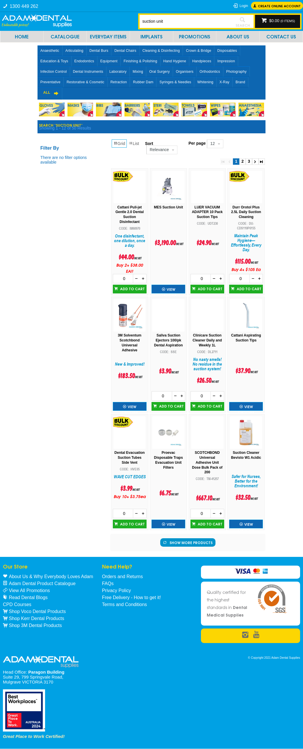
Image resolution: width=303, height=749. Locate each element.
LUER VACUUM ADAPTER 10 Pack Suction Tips (207, 212)
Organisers (185, 72)
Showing (65, 128)
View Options (168, 289)
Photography (236, 72)
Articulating (74, 51)
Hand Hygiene (174, 61)
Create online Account (279, 5)
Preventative (50, 82)
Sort (149, 143)
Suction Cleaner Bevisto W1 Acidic (246, 455)
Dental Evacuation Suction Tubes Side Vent (130, 458)
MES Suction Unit (168, 207)
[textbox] (186, 21)
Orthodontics (209, 72)
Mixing (138, 72)
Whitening (205, 82)
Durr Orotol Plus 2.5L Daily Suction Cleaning (246, 212)
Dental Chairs (125, 51)
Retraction (118, 82)
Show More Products (191, 542)
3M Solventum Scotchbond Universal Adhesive (129, 342)
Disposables (227, 51)
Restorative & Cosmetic (85, 82)
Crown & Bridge (198, 51)
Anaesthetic (49, 51)
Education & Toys (54, 61)
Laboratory (117, 72)
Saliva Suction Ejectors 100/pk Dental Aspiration (168, 340)
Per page (197, 143)
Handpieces (201, 61)
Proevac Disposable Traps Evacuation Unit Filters (168, 460)
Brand (240, 82)
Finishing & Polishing (140, 61)
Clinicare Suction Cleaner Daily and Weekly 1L (207, 340)
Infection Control (53, 72)
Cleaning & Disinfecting (161, 51)
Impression (226, 61)
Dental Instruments (88, 72)
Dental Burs (99, 51)
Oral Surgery (159, 72)
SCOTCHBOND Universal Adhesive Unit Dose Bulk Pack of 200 (207, 462)
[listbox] (161, 150)
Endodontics (84, 61)
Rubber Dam (143, 82)
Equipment (108, 61)
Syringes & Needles (175, 82)
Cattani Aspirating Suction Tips (246, 337)
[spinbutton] (123, 278)
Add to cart (132, 288)
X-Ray (224, 82)
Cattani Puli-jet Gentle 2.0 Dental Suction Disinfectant (129, 214)
